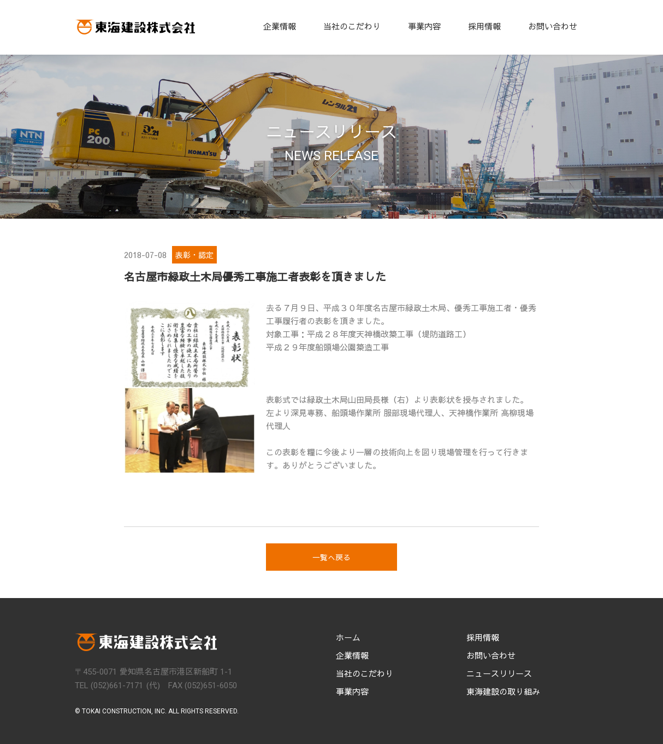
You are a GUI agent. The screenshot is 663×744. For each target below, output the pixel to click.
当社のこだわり (352, 26)
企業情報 (279, 26)
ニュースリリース (499, 673)
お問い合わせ (552, 26)
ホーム (348, 637)
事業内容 (424, 26)
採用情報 (484, 26)
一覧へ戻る (331, 557)
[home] (135, 27)
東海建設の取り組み (503, 691)
